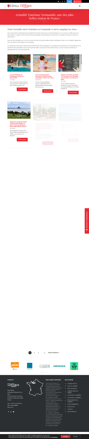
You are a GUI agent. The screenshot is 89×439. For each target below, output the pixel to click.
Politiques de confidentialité (61, 433)
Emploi (69, 1)
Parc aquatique (72, 388)
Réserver (77, 1)
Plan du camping (72, 386)
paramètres (55, 437)
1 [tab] (42, 372)
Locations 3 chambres (74, 397)
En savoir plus (22, 89)
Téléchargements (72, 404)
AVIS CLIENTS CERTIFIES (53, 380)
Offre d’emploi (71, 411)
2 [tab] (44, 372)
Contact (70, 409)
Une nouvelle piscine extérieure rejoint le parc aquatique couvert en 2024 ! (44, 77)
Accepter (65, 436)
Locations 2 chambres (74, 395)
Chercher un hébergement (87, 221)
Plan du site (71, 406)
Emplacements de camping (72, 400)
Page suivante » (53, 352)
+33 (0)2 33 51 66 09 (16, 403)
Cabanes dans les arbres (72, 391)
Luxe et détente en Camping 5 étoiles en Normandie (17, 76)
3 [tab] (47, 372)
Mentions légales (50, 433)
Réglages (75, 436)
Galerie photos (72, 383)
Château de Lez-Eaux (30, 433)
